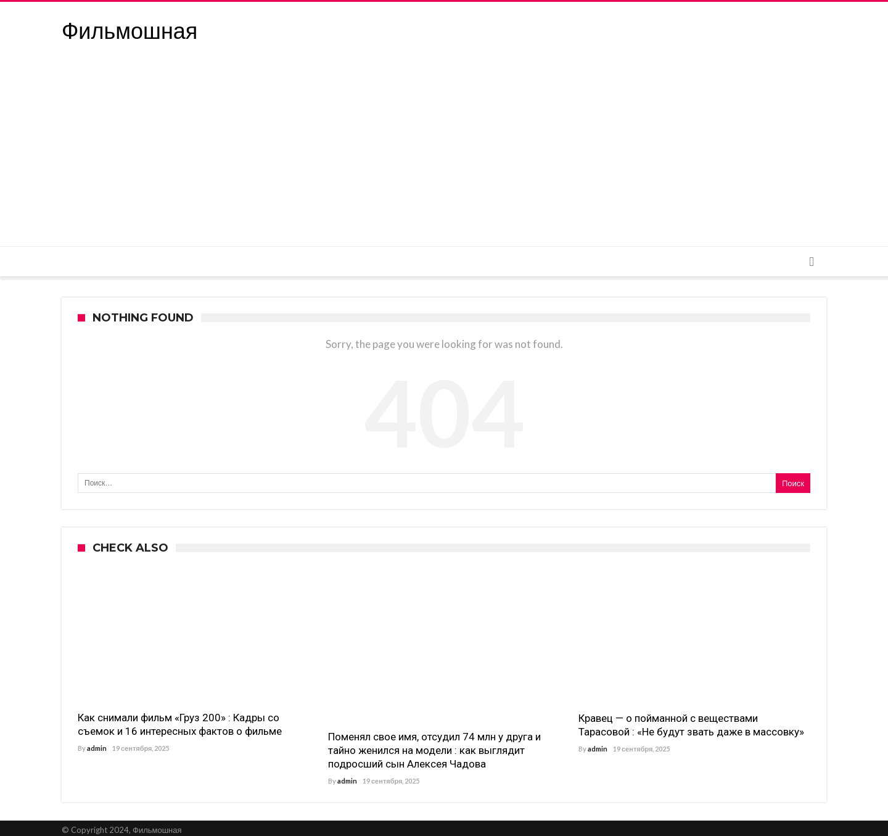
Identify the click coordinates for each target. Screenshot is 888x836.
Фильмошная (129, 31)
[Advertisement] (444, 153)
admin (97, 748)
